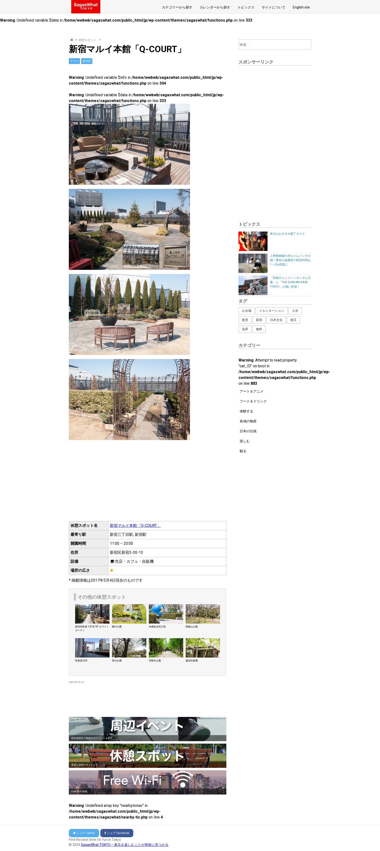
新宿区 (86, 61)
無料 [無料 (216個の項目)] (259, 329)
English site (301, 7)
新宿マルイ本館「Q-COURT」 (135, 525)
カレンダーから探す (215, 7)
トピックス (246, 7)
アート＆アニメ (251, 391)
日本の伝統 (248, 431)
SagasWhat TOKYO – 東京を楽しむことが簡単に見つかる (124, 845)
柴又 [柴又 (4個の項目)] (293, 320)
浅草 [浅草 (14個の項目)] (245, 329)
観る (243, 451)
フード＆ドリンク (253, 401)
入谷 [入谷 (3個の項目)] (295, 311)
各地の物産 (248, 421)
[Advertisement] (147, 699)
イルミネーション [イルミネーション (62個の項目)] (271, 311)
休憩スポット (87, 40)
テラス (74, 61)
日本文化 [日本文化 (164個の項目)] (276, 320)
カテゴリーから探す (177, 7)
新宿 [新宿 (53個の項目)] (259, 320)
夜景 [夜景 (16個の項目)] (245, 320)
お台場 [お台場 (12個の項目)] (246, 311)
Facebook (116, 833)
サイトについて (273, 7)
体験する (246, 411)
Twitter (84, 833)
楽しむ (245, 441)
